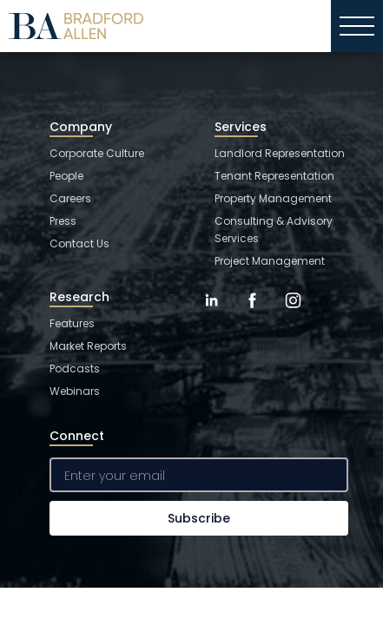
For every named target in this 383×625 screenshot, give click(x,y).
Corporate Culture (97, 153)
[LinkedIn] (211, 313)
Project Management (270, 260)
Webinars (75, 391)
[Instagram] (293, 313)
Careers (70, 198)
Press (63, 221)
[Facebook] (252, 313)
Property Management (273, 198)
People (66, 175)
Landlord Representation (280, 153)
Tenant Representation (274, 175)
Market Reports (88, 346)
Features (72, 323)
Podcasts (75, 368)
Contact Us (79, 243)
